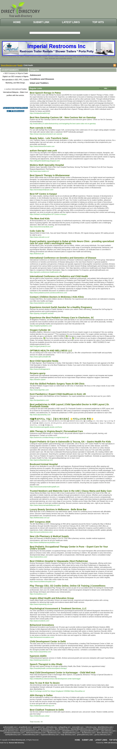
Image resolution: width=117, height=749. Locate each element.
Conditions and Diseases (42, 79)
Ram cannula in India (41, 128)
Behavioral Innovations (42, 625)
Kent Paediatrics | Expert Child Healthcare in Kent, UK (58, 394)
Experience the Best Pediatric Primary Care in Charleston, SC (62, 317)
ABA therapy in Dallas (41, 695)
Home (17, 22)
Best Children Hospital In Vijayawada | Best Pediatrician (59, 561)
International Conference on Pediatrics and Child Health (59, 276)
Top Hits (98, 22)
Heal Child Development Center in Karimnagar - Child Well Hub (62, 672)
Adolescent (35, 75)
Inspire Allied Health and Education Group (52, 598)
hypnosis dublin (38, 656)
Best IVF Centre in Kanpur (43, 194)
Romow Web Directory (16, 743)
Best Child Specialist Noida (44, 361)
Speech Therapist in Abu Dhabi (46, 664)
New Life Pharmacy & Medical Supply (49, 536)
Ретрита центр (37, 373)
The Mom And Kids (40, 218)
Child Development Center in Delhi (48, 641)
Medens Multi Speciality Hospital (47, 165)
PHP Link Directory (110, 743)
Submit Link (41, 22)
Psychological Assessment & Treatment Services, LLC (58, 608)
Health (20, 65)
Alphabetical (112, 88)
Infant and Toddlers (39, 83)
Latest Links (71, 22)
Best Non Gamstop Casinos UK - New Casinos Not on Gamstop (63, 117)
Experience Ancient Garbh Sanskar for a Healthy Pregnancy (61, 307)
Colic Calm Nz (37, 231)
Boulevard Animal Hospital (44, 464)
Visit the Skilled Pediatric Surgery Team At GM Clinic (57, 383)
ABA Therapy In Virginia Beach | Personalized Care (56, 431)
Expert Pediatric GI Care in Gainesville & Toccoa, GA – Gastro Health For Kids (70, 441)
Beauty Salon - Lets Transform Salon (49, 138)
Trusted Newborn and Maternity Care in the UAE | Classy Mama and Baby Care (71, 491)
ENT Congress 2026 (40, 522)
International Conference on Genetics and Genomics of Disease (63, 258)
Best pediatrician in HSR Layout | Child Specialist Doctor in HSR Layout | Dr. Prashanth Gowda (69, 405)
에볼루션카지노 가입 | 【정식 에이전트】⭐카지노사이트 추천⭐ (62, 419)
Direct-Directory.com (8, 65)
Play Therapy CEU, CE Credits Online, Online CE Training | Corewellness (67, 585)
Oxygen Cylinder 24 (40, 330)
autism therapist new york (43, 150)
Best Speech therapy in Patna (45, 93)
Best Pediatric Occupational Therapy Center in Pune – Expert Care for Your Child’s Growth (69, 547)
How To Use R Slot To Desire (45, 683)
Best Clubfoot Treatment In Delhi (47, 709)
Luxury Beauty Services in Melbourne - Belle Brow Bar (58, 509)
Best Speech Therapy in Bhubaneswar (50, 175)
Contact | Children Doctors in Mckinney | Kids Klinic (57, 297)
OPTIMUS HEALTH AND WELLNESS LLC (51, 350)
